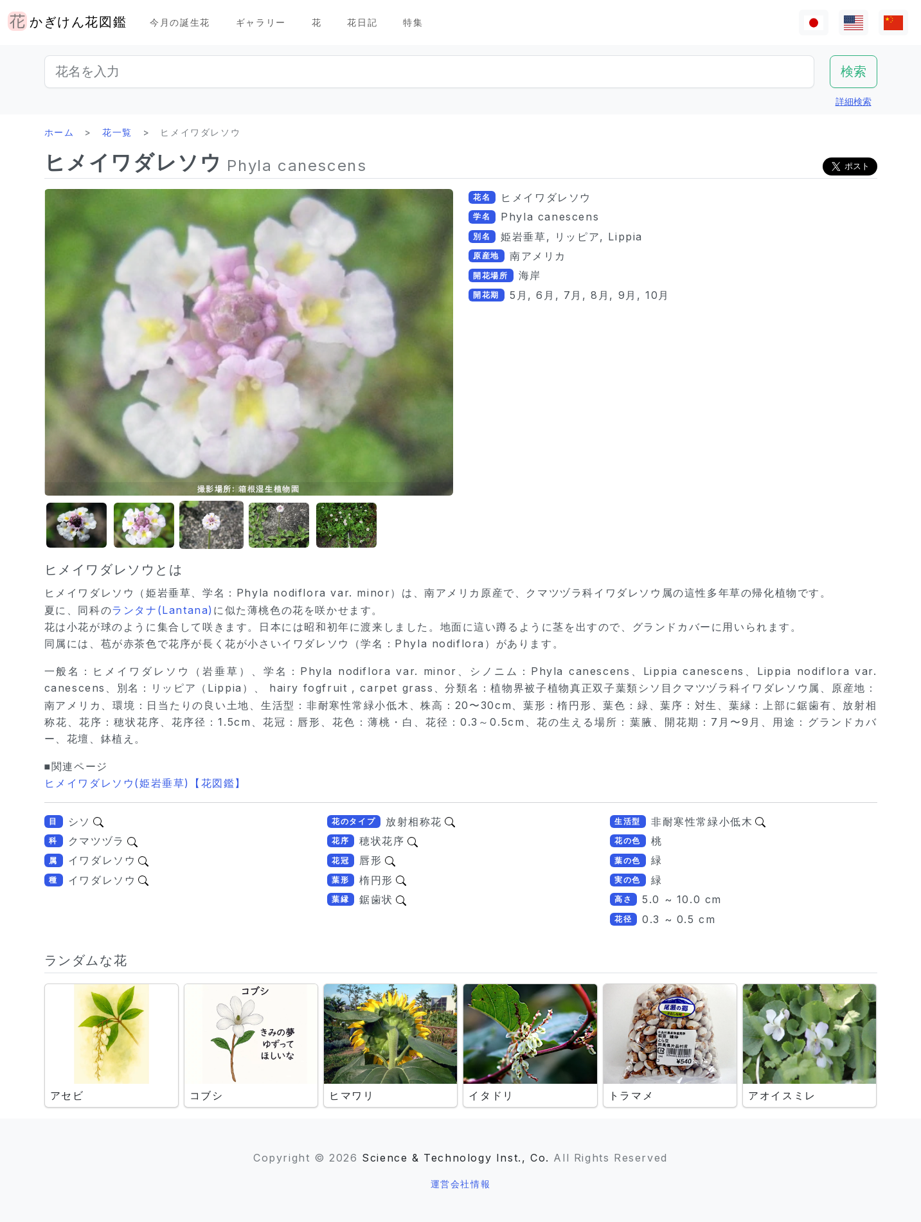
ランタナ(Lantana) (162, 610)
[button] (76, 525)
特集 (413, 22)
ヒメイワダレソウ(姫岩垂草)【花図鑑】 (145, 783)
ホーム (59, 132)
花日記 (362, 22)
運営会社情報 (461, 1183)
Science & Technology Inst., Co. (456, 1157)
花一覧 (117, 132)
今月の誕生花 (180, 22)
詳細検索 (854, 101)
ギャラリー (261, 22)
